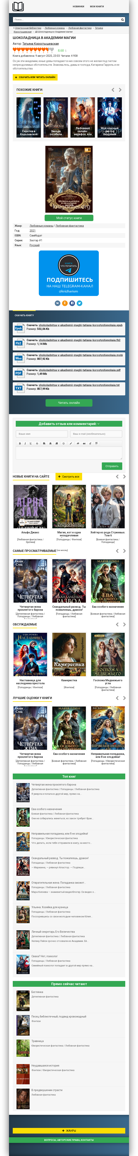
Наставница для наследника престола (30, 682)
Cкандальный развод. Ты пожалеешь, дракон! (69, 608)
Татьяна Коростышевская (40, 43)
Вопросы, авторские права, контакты (69, 1140)
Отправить (112, 466)
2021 (33, 230)
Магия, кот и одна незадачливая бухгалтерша (69, 534)
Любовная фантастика (70, 225)
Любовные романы (41, 225)
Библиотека (37, 6)
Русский (35, 245)
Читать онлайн (69, 403)
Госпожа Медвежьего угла (107, 682)
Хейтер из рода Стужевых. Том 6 (108, 534)
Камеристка (69, 680)
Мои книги (97, 6)
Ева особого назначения (108, 606)
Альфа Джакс (30, 532)
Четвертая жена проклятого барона (30, 608)
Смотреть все (68, 476)
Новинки (78, 6)
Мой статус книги (69, 218)
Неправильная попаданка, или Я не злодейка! (108, 755)
